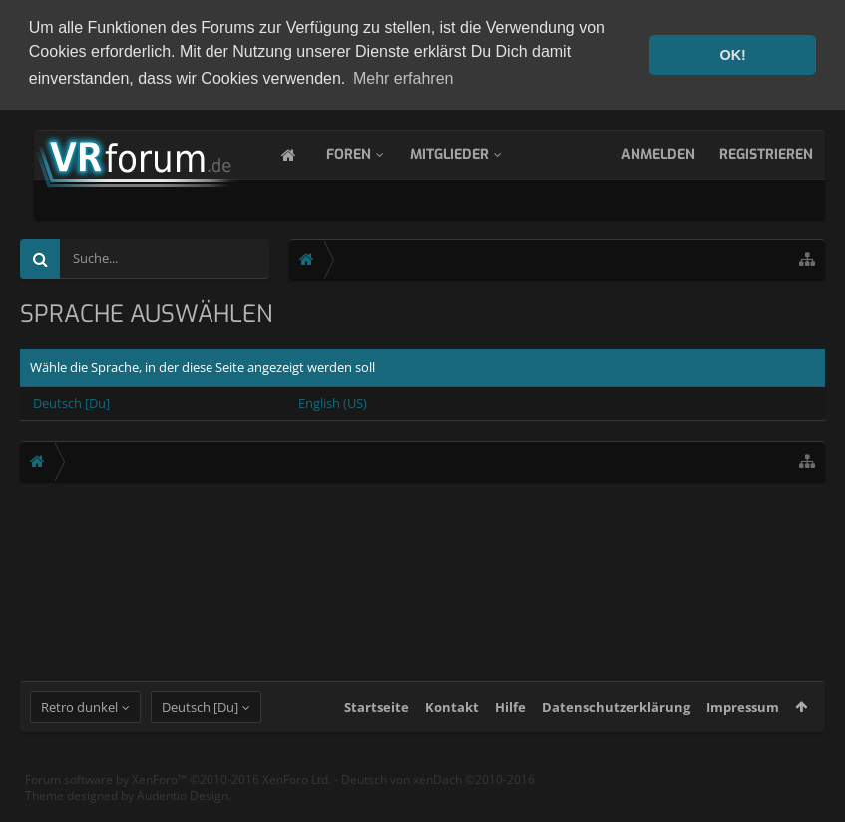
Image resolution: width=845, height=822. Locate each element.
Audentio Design (182, 813)
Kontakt (452, 725)
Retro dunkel (79, 725)
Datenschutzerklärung (616, 725)
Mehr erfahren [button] (403, 78)
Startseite (376, 725)
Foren (368, 152)
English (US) (332, 401)
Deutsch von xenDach (438, 797)
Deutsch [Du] (71, 401)
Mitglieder (469, 152)
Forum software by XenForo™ (178, 797)
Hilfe (510, 725)
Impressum (742, 725)
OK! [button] (732, 55)
